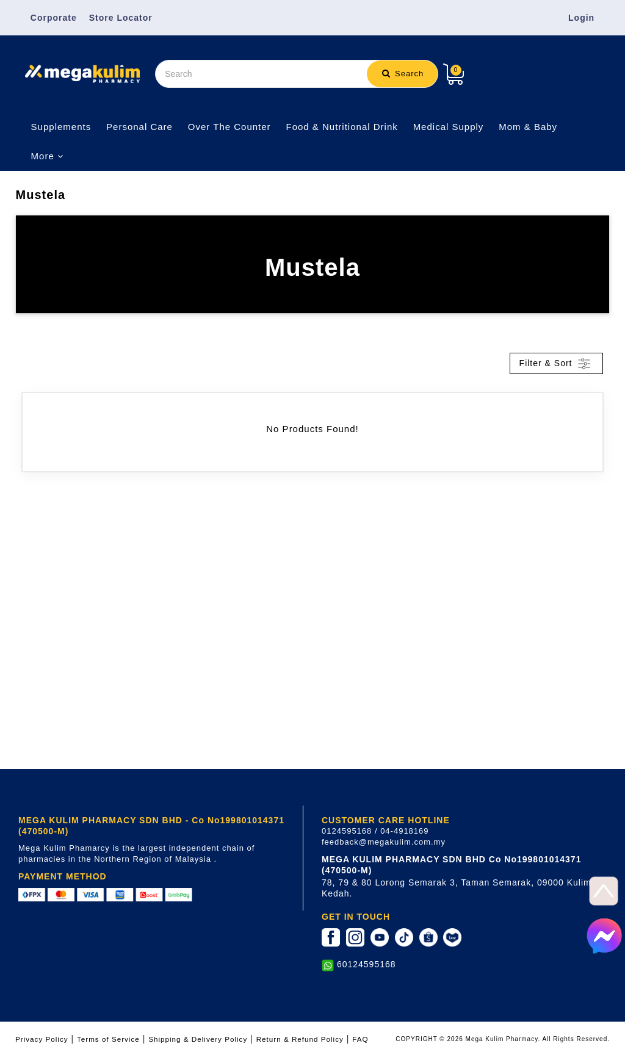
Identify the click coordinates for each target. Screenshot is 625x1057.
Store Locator (121, 18)
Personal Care (139, 126)
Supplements (61, 126)
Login (581, 18)
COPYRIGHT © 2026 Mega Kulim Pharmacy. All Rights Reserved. (503, 1039)
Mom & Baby (528, 126)
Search (403, 73)
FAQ (360, 1039)
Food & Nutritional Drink (342, 126)
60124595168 (366, 964)
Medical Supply (448, 126)
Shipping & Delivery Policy (197, 1039)
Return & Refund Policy (300, 1039)
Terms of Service (108, 1039)
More (47, 156)
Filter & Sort (556, 364)
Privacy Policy (41, 1039)
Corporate (54, 18)
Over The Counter (229, 126)
